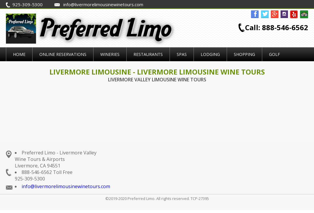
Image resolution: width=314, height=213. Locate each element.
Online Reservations (62, 54)
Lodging (210, 54)
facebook (255, 14)
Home (19, 54)
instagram (284, 14)
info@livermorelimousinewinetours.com (66, 186)
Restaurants (148, 54)
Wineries (110, 54)
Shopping (244, 54)
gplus (274, 14)
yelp (294, 14)
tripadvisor (304, 14)
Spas (182, 54)
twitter (265, 14)
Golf (274, 54)
